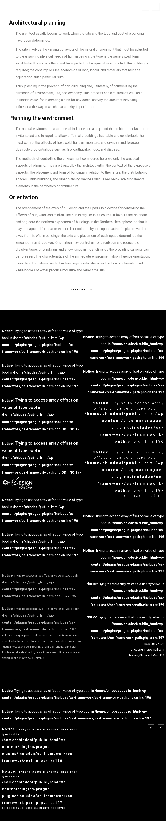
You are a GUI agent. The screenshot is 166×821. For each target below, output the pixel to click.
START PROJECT (83, 290)
